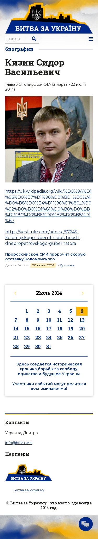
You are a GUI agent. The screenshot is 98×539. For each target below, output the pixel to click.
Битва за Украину (29, 490)
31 (48, 346)
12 (70, 320)
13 (81, 320)
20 (82, 328)
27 (82, 337)
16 (38, 328)
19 (70, 328)
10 (48, 320)
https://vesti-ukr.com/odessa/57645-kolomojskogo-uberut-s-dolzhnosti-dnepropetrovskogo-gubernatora (42, 237)
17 (48, 328)
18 (59, 328)
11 (59, 320)
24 (48, 337)
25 (59, 337)
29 (27, 346)
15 (26, 328)
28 (16, 346)
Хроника (67, 265)
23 (38, 337)
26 (70, 337)
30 (38, 346)
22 (27, 337)
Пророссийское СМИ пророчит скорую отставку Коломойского (45, 256)
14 (15, 328)
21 (16, 337)
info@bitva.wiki (18, 442)
